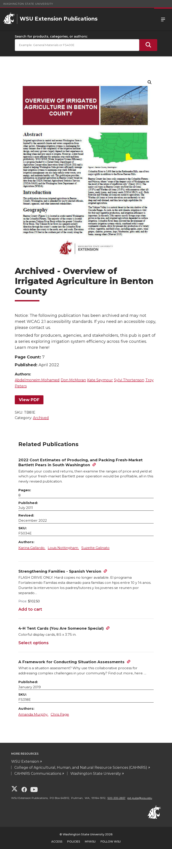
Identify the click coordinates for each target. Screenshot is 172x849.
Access (56, 841)
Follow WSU (111, 841)
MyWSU (90, 841)
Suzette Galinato (95, 548)
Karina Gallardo (31, 548)
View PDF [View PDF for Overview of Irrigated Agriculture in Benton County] (29, 399)
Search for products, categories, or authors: (51, 36)
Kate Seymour (100, 380)
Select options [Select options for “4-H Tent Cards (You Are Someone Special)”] (33, 643)
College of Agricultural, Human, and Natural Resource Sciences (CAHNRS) (80, 767)
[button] (150, 82)
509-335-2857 (116, 798)
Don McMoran (73, 380)
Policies (73, 841)
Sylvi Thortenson (129, 380)
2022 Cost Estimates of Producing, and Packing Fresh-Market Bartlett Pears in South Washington (80, 462)
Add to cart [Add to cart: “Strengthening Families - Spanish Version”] (30, 609)
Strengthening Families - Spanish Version (59, 571)
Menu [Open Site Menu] (163, 19)
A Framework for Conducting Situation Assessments (71, 662)
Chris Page (60, 714)
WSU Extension (25, 761)
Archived (41, 418)
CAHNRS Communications (37, 773)
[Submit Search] (148, 45)
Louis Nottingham (63, 548)
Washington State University (28, 3)
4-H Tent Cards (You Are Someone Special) (61, 628)
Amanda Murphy (33, 714)
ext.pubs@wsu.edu (139, 798)
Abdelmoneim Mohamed (37, 380)
